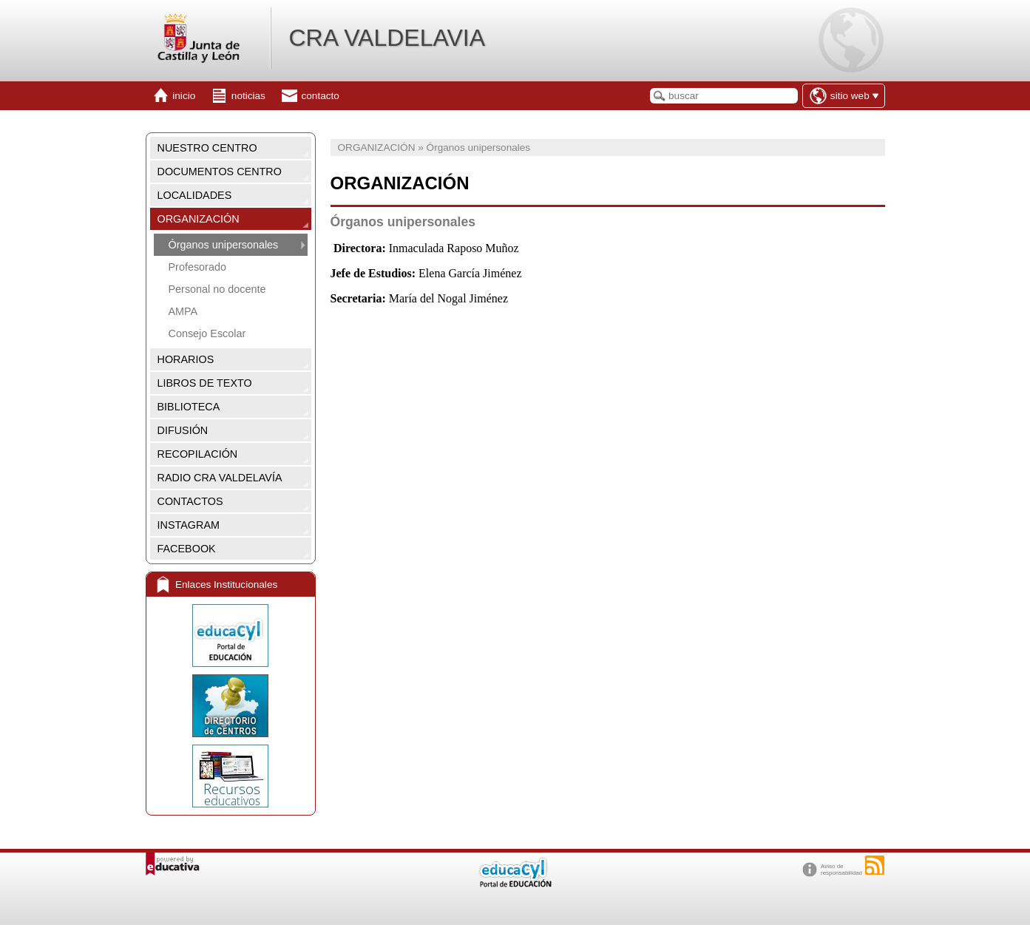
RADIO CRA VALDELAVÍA (219, 478)
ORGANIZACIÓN (198, 219)
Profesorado (197, 267)
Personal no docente (217, 289)
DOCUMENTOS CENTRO (219, 171)
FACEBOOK (186, 549)
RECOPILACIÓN (197, 454)
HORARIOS (185, 359)
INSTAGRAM (188, 525)
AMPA (183, 311)
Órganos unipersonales (224, 245)
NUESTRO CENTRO (207, 148)
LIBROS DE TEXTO (204, 383)
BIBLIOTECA (188, 407)
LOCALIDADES (194, 195)
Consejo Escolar (207, 333)
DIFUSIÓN (183, 430)
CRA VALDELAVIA (386, 37)
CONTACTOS (190, 501)
